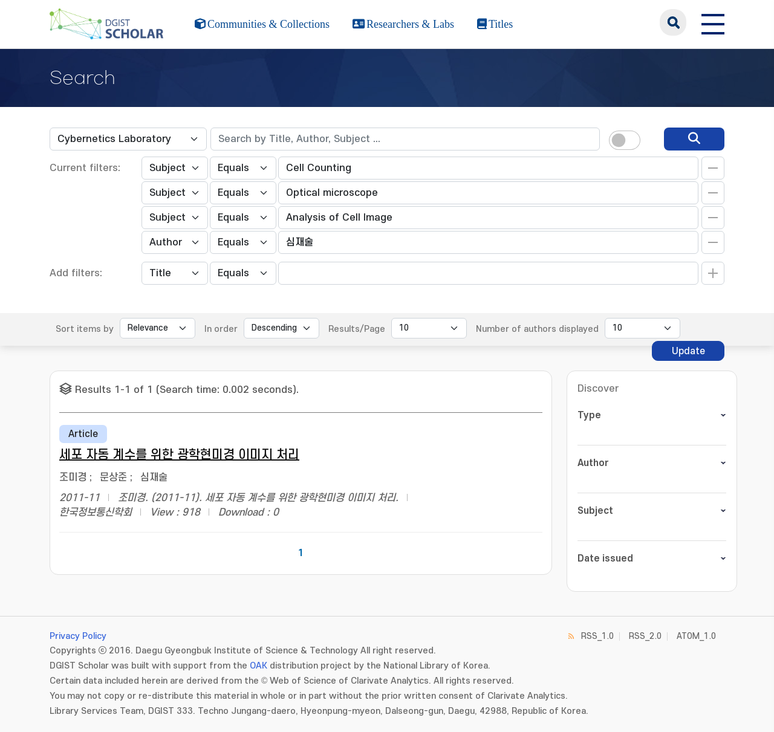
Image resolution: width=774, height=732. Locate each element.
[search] (694, 139)
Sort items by (85, 329)
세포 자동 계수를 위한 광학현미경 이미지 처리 (179, 455)
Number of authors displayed (537, 329)
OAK (258, 666)
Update (688, 351)
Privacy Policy (78, 636)
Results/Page (356, 329)
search (673, 22)
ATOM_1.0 (696, 636)
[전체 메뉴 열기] (712, 22)
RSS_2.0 (645, 636)
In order (221, 329)
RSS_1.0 (597, 636)
